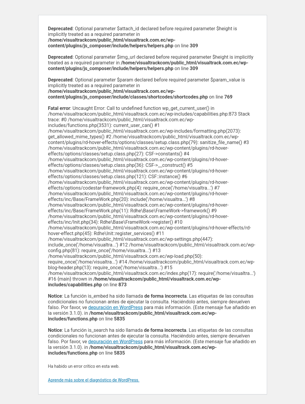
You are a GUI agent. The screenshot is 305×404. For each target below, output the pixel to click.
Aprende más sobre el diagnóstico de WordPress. (94, 380)
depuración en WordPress (115, 307)
